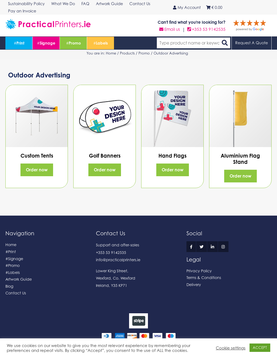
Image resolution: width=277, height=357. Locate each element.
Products (127, 53)
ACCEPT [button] (260, 347)
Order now (37, 169)
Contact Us (15, 293)
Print (19, 43)
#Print (10, 251)
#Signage (14, 258)
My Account (187, 7)
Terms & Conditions (203, 277)
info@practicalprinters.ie (118, 259)
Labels (100, 43)
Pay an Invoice (22, 11)
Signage (46, 43)
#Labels (12, 272)
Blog (9, 286)
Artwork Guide (18, 279)
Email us (169, 29)
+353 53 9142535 (206, 29)
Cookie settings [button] (230, 347)
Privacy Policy (199, 270)
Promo (73, 43)
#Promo (12, 265)
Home (111, 53)
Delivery (193, 284)
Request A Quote (251, 42)
